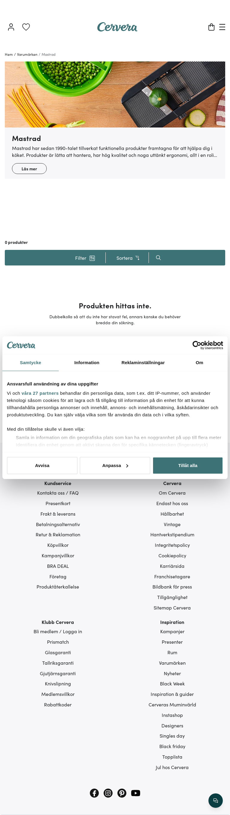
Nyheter (172, 673)
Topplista (172, 756)
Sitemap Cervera (172, 607)
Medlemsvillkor (58, 694)
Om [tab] (199, 362)
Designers (172, 725)
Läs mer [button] (29, 169)
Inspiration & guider (172, 694)
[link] (26, 27)
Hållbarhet (172, 513)
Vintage (172, 524)
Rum (172, 652)
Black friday (172, 746)
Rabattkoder (58, 704)
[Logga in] (11, 27)
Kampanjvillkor (58, 555)
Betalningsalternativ (58, 524)
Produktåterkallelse (58, 586)
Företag (57, 576)
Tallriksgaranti (58, 662)
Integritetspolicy (172, 544)
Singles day (172, 735)
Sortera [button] (128, 257)
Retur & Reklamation (58, 534)
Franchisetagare (172, 576)
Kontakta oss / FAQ (58, 492)
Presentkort (58, 503)
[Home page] (117, 29)
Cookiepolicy (172, 555)
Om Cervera (172, 492)
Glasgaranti (58, 652)
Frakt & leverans (57, 513)
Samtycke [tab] (30, 362)
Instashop (172, 715)
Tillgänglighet (172, 597)
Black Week (172, 683)
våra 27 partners (40, 393)
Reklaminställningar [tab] (143, 362)
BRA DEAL (58, 565)
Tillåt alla (187, 465)
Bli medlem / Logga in (58, 631)
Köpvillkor (58, 544)
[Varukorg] (211, 27)
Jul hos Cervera (172, 767)
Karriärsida (172, 565)
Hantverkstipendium (172, 534)
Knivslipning (58, 683)
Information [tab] (86, 362)
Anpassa (115, 465)
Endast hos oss (172, 503)
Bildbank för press (172, 586)
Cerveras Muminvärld (172, 704)
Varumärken (172, 662)
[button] (85, 257)
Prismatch (58, 641)
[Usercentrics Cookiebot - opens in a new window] (197, 345)
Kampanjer (172, 631)
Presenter (172, 641)
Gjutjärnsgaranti (58, 673)
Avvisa (42, 465)
